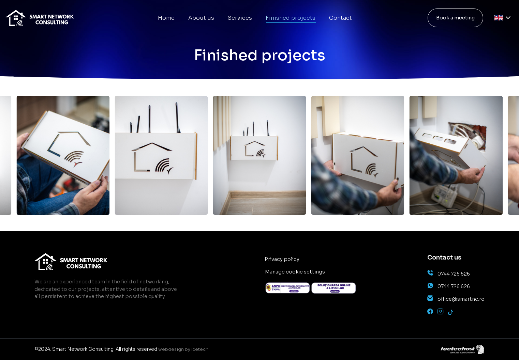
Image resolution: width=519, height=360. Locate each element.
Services (240, 17)
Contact (340, 17)
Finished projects (290, 17)
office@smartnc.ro (461, 299)
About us (201, 17)
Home (166, 17)
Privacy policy (282, 259)
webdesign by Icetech (183, 349)
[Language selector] (502, 18)
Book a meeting (455, 18)
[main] (39, 18)
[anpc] (288, 288)
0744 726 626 (454, 274)
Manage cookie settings (295, 272)
